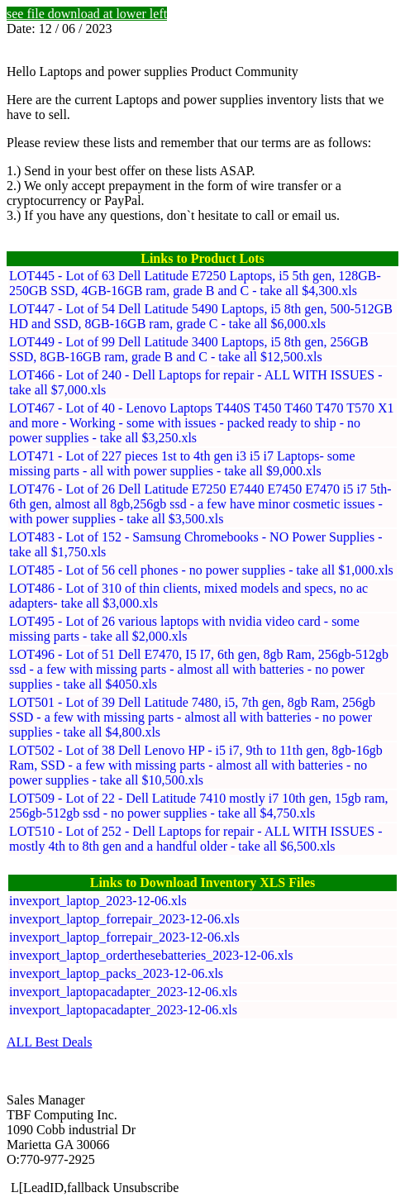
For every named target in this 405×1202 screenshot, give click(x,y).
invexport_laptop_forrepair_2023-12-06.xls (124, 919)
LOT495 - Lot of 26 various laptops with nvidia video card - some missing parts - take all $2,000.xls (184, 628)
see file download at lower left (87, 14)
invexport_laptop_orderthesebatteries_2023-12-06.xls (151, 955)
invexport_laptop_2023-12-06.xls (98, 901)
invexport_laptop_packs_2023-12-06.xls (116, 973)
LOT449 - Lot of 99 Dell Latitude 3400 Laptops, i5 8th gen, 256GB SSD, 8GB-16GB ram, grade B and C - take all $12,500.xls (189, 349)
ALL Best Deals (49, 1042)
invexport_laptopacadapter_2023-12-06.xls (123, 992)
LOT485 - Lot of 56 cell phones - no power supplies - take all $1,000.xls (201, 570)
